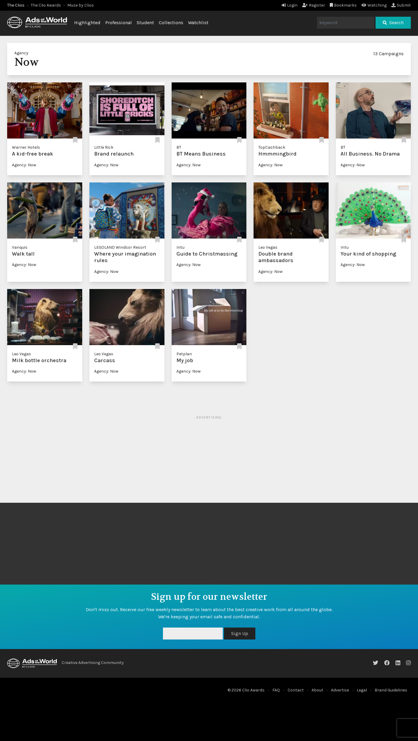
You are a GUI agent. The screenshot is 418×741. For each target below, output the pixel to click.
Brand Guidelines (391, 690)
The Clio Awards (46, 5)
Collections (171, 22)
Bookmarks (343, 5)
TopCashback (271, 147)
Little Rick (103, 147)
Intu (180, 247)
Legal (362, 690)
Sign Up (239, 633)
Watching (374, 5)
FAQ (276, 690)
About (317, 690)
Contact (296, 690)
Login (290, 5)
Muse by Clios (80, 5)
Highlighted (87, 22)
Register (313, 5)
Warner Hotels (26, 147)
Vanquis (20, 247)
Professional (118, 22)
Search (393, 22)
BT (178, 147)
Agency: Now (24, 164)
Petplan (184, 353)
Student (145, 22)
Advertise (340, 690)
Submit (401, 5)
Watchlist (198, 22)
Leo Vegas (267, 247)
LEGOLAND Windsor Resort (120, 247)
